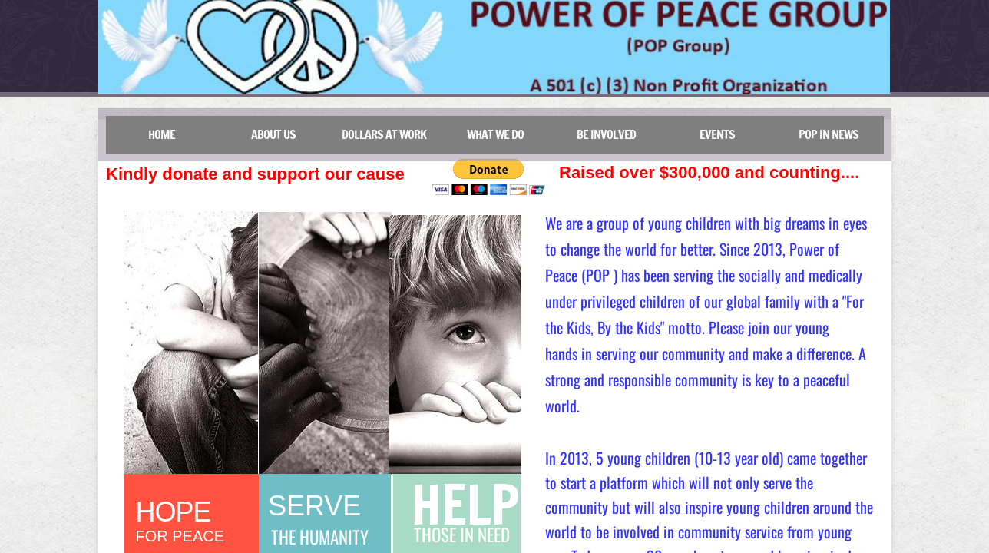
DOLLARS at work (384, 134)
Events (717, 134)
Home (161, 134)
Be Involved (606, 134)
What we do (495, 134)
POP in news (828, 134)
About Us (273, 134)
